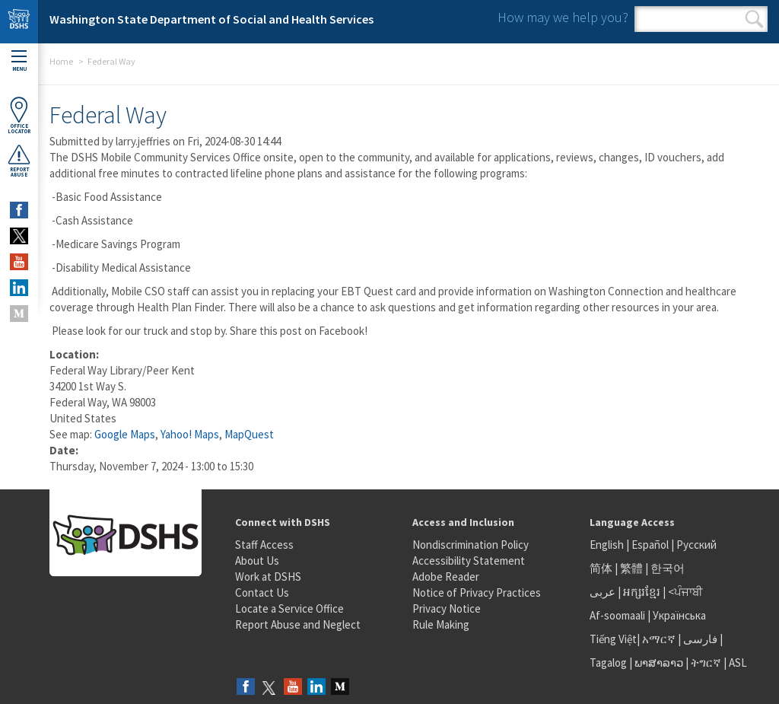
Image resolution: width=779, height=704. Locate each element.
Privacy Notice (446, 608)
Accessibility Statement (468, 560)
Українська (679, 615)
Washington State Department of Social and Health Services (211, 19)
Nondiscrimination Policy (470, 544)
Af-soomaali (617, 615)
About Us (257, 560)
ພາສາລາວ (658, 662)
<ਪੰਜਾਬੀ (685, 592)
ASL (738, 662)
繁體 (632, 568)
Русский (696, 544)
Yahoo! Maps (190, 434)
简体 (601, 568)
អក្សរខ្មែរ (641, 592)
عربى (602, 592)
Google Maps (124, 434)
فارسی (699, 639)
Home (61, 61)
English (608, 544)
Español (650, 544)
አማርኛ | (661, 639)
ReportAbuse (19, 160)
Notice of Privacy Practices (476, 592)
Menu (19, 61)
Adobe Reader (445, 576)
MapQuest (249, 434)
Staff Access (264, 544)
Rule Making (440, 624)
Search (754, 19)
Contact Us (262, 592)
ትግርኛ (706, 662)
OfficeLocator (19, 115)
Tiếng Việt (613, 639)
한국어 (667, 568)
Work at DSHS (268, 576)
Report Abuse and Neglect (298, 624)
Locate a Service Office (289, 608)
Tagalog (608, 662)
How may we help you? (563, 17)
